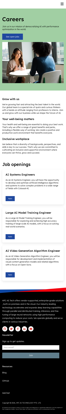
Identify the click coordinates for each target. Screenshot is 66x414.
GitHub (5, 380)
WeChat (6, 393)
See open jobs (12, 36)
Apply (10, 199)
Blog (4, 372)
